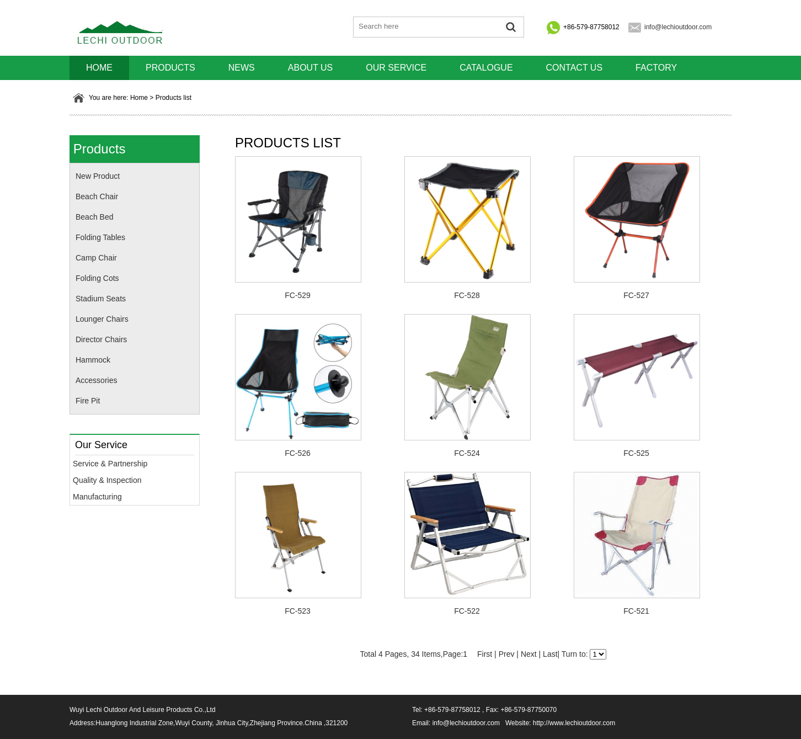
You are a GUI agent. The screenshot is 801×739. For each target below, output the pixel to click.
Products (170, 67)
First (484, 654)
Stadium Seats (101, 298)
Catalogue (486, 67)
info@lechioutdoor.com (678, 27)
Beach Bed (95, 216)
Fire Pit (88, 400)
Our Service (396, 67)
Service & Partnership (110, 463)
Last (550, 654)
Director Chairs (101, 339)
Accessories (96, 380)
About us (310, 67)
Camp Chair (96, 257)
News (241, 67)
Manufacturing (97, 496)
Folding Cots (97, 278)
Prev (507, 654)
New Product (98, 176)
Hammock (93, 359)
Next (529, 654)
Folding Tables (100, 237)
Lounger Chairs (102, 319)
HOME (99, 67)
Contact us (574, 67)
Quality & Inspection (107, 480)
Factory (656, 67)
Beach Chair (97, 196)
